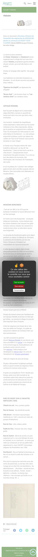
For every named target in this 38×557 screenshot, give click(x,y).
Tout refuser (19, 286)
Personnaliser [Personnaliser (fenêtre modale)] (19, 290)
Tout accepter (19, 282)
